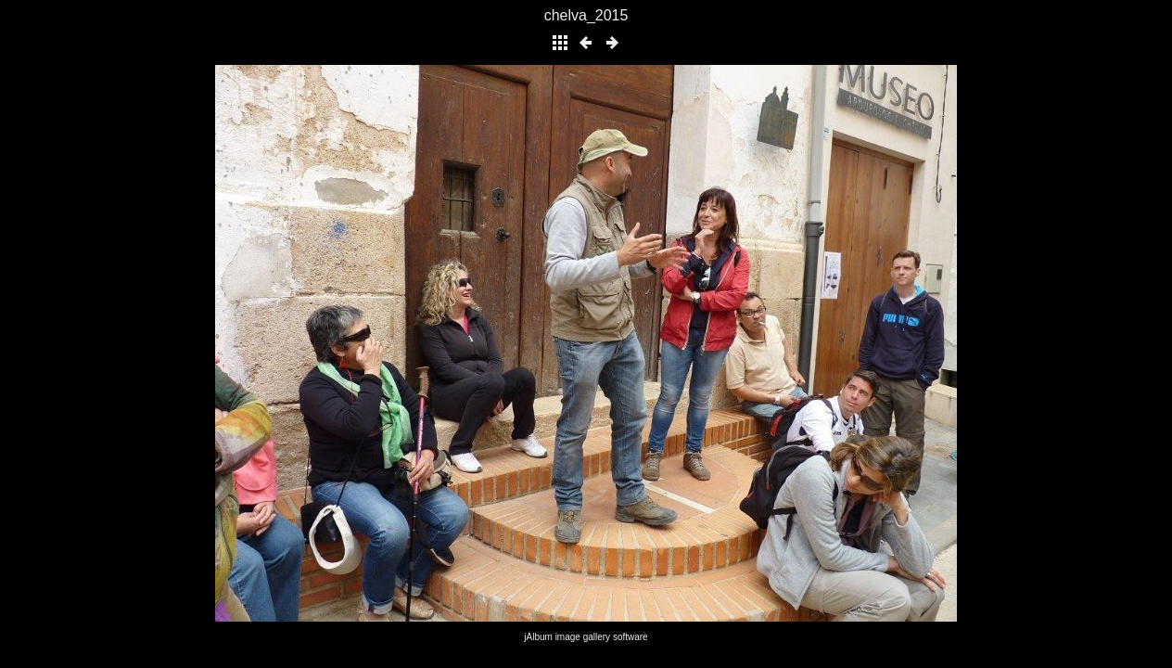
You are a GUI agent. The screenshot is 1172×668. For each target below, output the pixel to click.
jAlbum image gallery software (585, 637)
